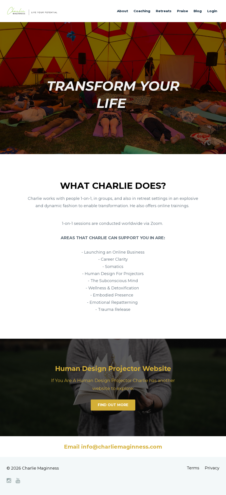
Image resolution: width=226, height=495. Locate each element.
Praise (182, 11)
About (122, 11)
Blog (198, 11)
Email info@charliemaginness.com (113, 446)
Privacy (212, 468)
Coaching (142, 11)
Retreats (163, 11)
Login (212, 11)
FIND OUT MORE (113, 405)
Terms (193, 468)
